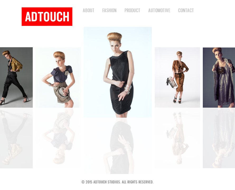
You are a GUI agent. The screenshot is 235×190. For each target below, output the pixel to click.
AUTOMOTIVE (159, 10)
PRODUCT (132, 10)
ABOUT (89, 10)
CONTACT (186, 10)
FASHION (109, 10)
